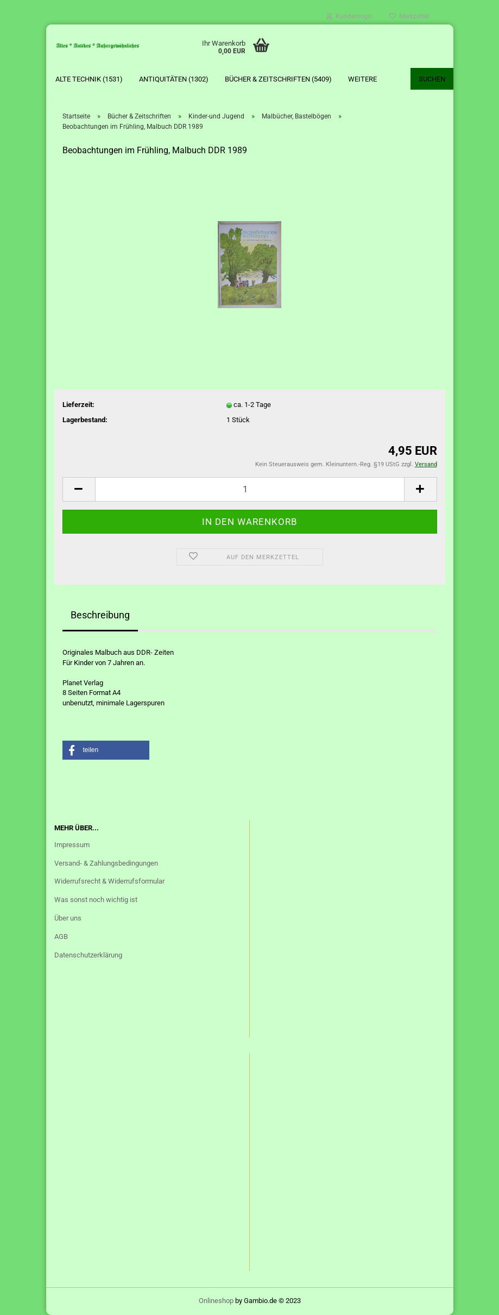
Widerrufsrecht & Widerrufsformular (109, 881)
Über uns (67, 918)
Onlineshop (216, 1301)
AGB (61, 936)
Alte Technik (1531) (89, 79)
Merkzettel (409, 16)
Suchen (432, 79)
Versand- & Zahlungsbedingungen (106, 863)
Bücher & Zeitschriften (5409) (278, 79)
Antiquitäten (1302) (174, 79)
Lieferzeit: (78, 404)
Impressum (72, 845)
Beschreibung (100, 615)
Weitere (362, 79)
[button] (105, 750)
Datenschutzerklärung (88, 955)
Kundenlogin (349, 16)
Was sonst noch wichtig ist (95, 900)
